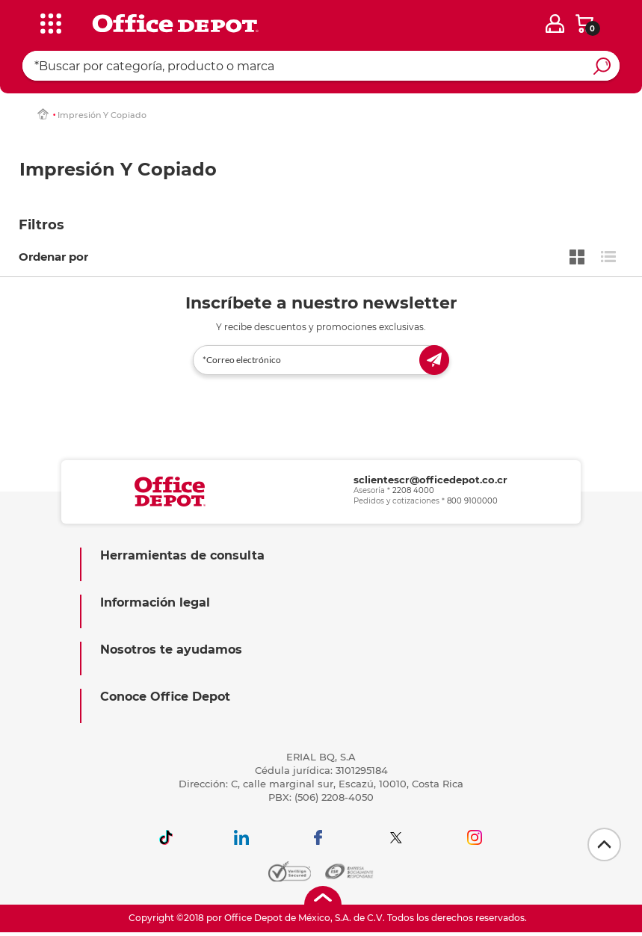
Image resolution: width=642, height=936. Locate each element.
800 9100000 (472, 501)
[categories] (47, 21)
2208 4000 (413, 490)
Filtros (41, 225)
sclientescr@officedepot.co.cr (430, 480)
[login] (555, 23)
